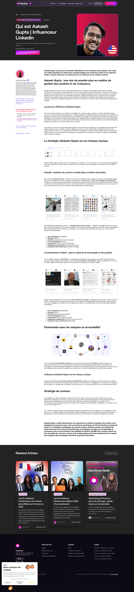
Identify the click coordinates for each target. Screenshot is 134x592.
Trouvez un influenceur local (102, 559)
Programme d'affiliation (49, 556)
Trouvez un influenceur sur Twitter (104, 553)
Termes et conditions (74, 551)
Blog (17, 14)
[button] (34, 3)
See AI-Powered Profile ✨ (27, 53)
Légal (69, 548)
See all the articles (111, 453)
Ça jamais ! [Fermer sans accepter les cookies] (8, 582)
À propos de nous (47, 551)
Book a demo (98, 3)
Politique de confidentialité (76, 553)
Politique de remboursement (76, 556)
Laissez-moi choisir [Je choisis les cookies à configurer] (19, 582)
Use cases (70, 3)
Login (90, 3)
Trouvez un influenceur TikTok (103, 551)
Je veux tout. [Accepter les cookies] (32, 582)
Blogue (44, 548)
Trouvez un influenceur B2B (102, 556)
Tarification (62, 3)
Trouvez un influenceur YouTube (104, 548)
